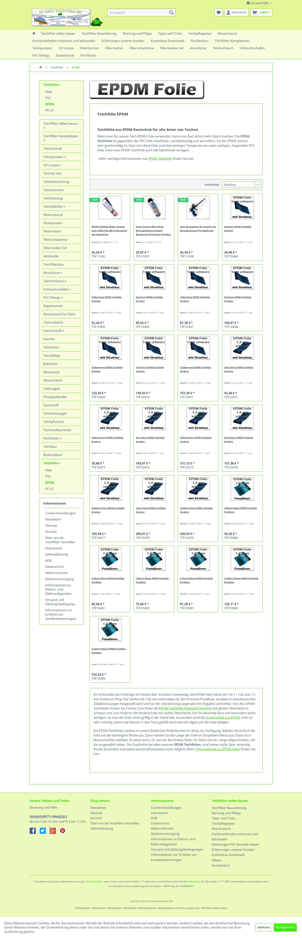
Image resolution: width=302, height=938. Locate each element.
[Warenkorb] (261, 12)
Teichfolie (51, 85)
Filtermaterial (53, 215)
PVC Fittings (52, 297)
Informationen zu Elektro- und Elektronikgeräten (58, 589)
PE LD (49, 110)
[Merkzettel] (219, 12)
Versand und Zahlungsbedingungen (61, 602)
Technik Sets (52, 173)
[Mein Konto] (237, 12)
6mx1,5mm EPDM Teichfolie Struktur (150, 439)
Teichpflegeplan (223, 823)
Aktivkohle (51, 256)
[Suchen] (171, 12)
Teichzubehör (53, 322)
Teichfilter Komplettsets (60, 136)
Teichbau (50, 446)
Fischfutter (51, 438)
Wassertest (51, 372)
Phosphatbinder (55, 397)
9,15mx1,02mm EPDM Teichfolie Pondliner (196, 580)
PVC (48, 98)
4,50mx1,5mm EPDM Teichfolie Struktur (107, 439)
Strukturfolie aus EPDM (223, 717)
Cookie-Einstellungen (60, 513)
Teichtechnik (52, 148)
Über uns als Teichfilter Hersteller (60, 540)
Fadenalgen (51, 389)
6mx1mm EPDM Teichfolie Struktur (149, 299)
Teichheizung (53, 198)
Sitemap (51, 525)
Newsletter (53, 519)
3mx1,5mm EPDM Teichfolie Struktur (238, 369)
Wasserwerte (221, 829)
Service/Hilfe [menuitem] (258, 3)
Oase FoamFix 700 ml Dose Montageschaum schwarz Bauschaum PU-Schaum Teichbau (153, 230)
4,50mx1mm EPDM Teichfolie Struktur (106, 299)
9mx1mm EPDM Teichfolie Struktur (237, 299)
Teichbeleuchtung (56, 182)
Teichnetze (51, 347)
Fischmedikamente (57, 430)
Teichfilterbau (53, 264)
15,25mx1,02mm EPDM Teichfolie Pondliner (108, 650)
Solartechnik (52, 331)
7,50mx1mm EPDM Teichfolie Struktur (195, 299)
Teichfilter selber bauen (60, 123)
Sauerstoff (51, 405)
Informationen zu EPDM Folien (217, 749)
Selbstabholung (56, 554)
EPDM (49, 104)
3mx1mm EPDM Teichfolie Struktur (237, 228)
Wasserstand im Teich (59, 314)
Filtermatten (52, 231)
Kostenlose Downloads (228, 855)
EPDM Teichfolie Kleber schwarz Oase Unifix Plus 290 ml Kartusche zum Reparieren (109, 230)
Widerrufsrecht (56, 573)
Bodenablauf (52, 455)
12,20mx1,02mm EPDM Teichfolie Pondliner (241, 580)
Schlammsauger (55, 413)
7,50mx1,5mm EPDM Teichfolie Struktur (196, 439)
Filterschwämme (55, 240)
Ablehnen (263, 927)
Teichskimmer (53, 190)
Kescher (49, 339)
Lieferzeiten (193, 881)
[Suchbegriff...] (141, 12)
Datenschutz (54, 567)
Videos (216, 860)
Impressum (53, 548)
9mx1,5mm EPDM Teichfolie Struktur (238, 439)
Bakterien (50, 364)
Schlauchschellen (56, 289)
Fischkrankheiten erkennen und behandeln (235, 836)
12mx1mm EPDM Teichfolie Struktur (150, 369)
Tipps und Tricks (224, 818)
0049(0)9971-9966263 (48, 816)
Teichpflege (51, 355)
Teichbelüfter (53, 206)
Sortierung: (212, 184)
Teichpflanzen (53, 422)
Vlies (48, 92)
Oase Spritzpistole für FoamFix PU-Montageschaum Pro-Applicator (198, 228)
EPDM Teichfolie (160, 158)
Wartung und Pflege (226, 813)
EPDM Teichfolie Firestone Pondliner (185, 708)
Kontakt (51, 532)
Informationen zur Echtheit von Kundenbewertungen (60, 614)
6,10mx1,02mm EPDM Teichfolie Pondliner (107, 580)
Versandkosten (94, 881)
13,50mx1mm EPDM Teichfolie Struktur (195, 369)
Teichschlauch (54, 281)
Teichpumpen (53, 157)
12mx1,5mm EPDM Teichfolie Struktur (151, 510)
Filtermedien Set (55, 248)
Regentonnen (53, 306)
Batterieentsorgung (59, 579)
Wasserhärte (52, 380)
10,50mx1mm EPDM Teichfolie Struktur (107, 369)
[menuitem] (141, 12)
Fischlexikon (221, 865)
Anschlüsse (51, 273)
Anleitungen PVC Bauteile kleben (235, 844)
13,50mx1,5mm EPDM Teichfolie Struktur (196, 510)
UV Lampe (51, 165)
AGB (48, 560)
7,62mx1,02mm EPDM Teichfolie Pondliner (152, 580)
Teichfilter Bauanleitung (229, 808)
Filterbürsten (52, 223)
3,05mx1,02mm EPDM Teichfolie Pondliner (240, 510)
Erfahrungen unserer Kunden (233, 850)
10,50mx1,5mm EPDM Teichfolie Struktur (107, 510)
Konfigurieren (285, 927)
